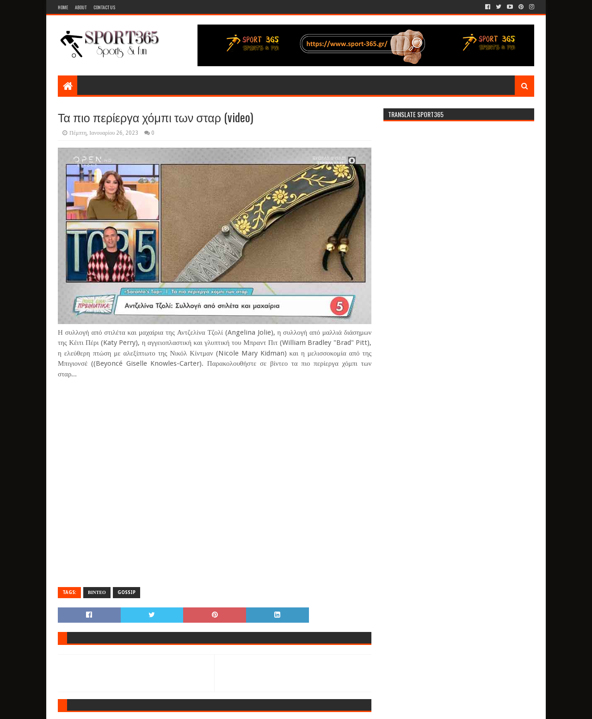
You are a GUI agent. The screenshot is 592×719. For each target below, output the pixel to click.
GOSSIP (126, 592)
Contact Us (104, 7)
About (80, 7)
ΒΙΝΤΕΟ (97, 592)
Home (63, 7)
